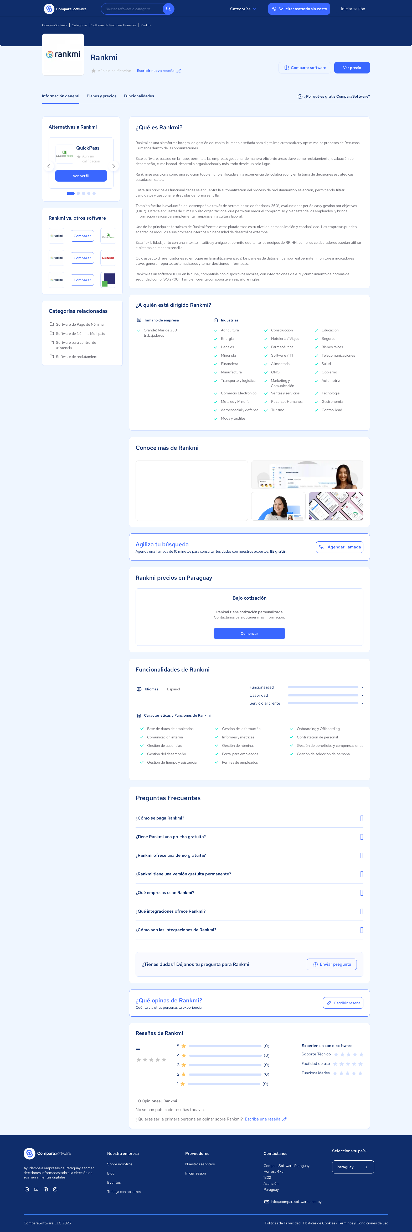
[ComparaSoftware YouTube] (36, 1189)
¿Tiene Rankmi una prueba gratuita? (249, 837)
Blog (111, 1173)
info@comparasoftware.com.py (293, 1202)
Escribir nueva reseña (159, 71)
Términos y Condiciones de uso (363, 1223)
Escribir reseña (343, 1003)
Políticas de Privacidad (283, 1223)
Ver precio (352, 67)
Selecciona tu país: (349, 1151)
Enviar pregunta (333, 964)
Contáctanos (275, 1153)
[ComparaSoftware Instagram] (55, 1189)
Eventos (114, 1182)
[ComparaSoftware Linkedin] (27, 1189)
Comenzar (249, 633)
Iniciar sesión (353, 9)
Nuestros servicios (200, 1164)
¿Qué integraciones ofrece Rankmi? (249, 911)
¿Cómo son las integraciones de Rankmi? (249, 930)
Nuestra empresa (123, 1153)
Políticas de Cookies (319, 1223)
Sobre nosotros (119, 1164)
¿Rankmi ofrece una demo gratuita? (249, 855)
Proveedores (197, 1153)
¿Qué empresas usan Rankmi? (249, 893)
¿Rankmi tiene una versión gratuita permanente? (249, 874)
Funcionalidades (139, 96)
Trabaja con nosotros (124, 1191)
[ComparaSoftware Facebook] (46, 1189)
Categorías (244, 9)
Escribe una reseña (266, 1119)
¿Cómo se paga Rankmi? (249, 818)
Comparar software (305, 68)
